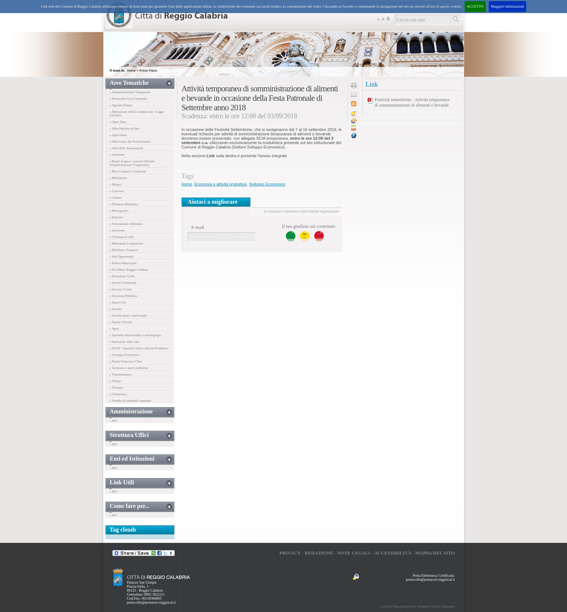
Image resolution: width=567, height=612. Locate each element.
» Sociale (116, 309)
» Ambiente (117, 154)
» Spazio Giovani (121, 322)
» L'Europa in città (122, 237)
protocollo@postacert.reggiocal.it (151, 602)
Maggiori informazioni (507, 6)
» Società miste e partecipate (128, 315)
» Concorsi (117, 191)
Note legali (353, 553)
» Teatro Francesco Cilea (126, 361)
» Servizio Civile (121, 289)
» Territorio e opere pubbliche (129, 368)
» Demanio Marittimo (124, 204)
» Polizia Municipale (123, 263)
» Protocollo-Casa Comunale (128, 98)
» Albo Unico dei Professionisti (130, 141)
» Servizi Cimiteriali (123, 283)
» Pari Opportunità (122, 256)
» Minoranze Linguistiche (126, 243)
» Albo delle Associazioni (126, 148)
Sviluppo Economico (267, 184)
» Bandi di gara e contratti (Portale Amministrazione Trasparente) (132, 163)
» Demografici (119, 210)
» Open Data (118, 122)
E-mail (197, 227)
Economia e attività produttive (220, 184)
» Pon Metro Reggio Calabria (129, 269)
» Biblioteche (118, 178)
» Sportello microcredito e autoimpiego (135, 335)
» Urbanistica (118, 394)
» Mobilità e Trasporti (124, 250)
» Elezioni (116, 217)
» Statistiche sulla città (124, 341)
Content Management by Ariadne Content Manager (417, 606)
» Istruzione (117, 230)
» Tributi (115, 381)
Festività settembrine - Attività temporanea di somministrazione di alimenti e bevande (412, 102)
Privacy (290, 553)
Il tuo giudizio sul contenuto (309, 226)
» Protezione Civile (122, 276)
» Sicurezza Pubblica (123, 296)
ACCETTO (475, 6)
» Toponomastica (121, 374)
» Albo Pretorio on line (125, 128)
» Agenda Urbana (121, 105)
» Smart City (118, 302)
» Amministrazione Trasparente (130, 92)
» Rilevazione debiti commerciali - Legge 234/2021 (137, 113)
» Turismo (116, 387)
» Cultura (116, 197)
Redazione (319, 553)
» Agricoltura (118, 135)
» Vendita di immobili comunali (130, 400)
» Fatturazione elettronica (126, 224)
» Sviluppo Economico (125, 355)
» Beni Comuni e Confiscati (128, 171)
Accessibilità (392, 553)
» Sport (114, 328)
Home (131, 70)
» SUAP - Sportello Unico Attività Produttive (139, 348)
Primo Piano (148, 70)
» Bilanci (116, 184)
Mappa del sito (435, 553)
